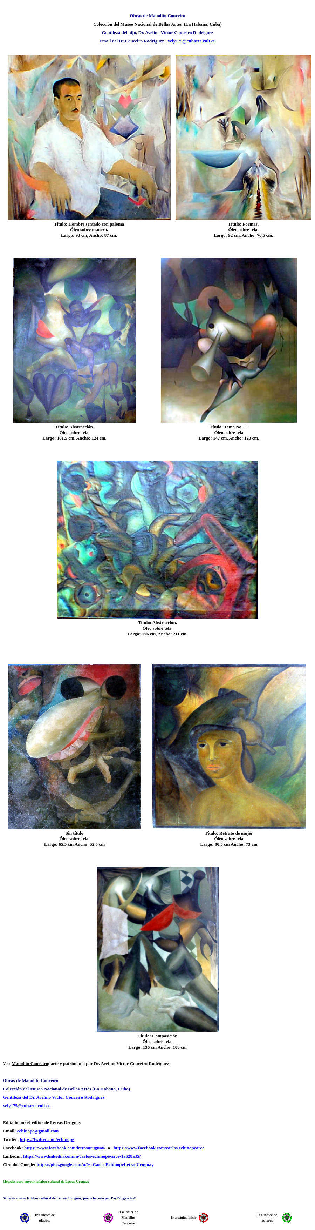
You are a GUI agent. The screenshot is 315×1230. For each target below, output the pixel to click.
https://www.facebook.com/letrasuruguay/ (64, 1147)
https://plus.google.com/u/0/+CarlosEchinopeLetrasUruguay (95, 1164)
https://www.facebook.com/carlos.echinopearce (159, 1147)
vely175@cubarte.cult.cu (192, 41)
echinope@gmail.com (38, 1131)
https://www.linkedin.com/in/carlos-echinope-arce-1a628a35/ (82, 1156)
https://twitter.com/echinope (47, 1139)
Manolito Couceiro (30, 1063)
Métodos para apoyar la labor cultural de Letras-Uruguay (46, 1181)
